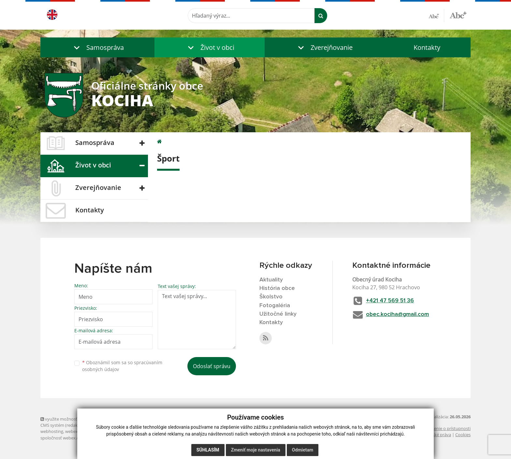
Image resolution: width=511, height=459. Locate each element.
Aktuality (271, 280)
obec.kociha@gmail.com (399, 315)
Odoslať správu (211, 366)
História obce (277, 289)
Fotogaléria (274, 306)
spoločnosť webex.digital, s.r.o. (69, 438)
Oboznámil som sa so (122, 365)
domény (112, 431)
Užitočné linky (278, 315)
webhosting (51, 431)
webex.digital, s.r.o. (83, 431)
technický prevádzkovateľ (126, 438)
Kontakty (427, 47)
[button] (97, 47)
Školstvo (271, 297)
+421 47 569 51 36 (392, 301)
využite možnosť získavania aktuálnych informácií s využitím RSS (104, 419)
